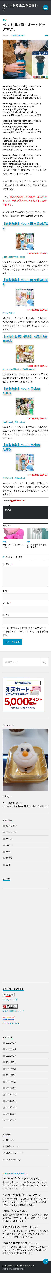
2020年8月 (11, 1120)
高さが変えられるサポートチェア (21, 1227)
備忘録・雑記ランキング (13, 1011)
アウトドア (11, 832)
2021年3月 (11, 1075)
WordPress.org (13, 1159)
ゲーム (9, 838)
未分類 (9, 858)
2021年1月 (11, 1088)
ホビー (9, 845)
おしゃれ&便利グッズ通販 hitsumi (19, 369)
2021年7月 (11, 1049)
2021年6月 (11, 1055)
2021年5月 (11, 1062)
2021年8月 (11, 1042)
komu (8, 509)
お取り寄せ (11, 825)
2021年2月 (11, 1081)
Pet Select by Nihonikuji (14, 256)
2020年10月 (12, 1107)
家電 (8, 851)
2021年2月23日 (18, 35)
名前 (5, 591)
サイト (6, 615)
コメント (7, 564)
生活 (4, 20)
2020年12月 (12, 1094)
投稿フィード (12, 1146)
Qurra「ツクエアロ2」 (15, 1211)
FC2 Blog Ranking (11, 1023)
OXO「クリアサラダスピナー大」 (21, 1243)
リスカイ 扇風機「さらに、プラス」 (22, 1194)
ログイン (10, 1140)
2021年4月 (11, 1068)
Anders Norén (17, 1269)
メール (7, 603)
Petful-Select (9, 313)
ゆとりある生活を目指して (16, 1173)
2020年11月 (12, 1101)
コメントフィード (14, 1152)
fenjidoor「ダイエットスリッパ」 (22, 1178)
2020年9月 (11, 1114)
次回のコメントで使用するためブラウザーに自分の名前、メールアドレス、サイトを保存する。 (25, 631)
